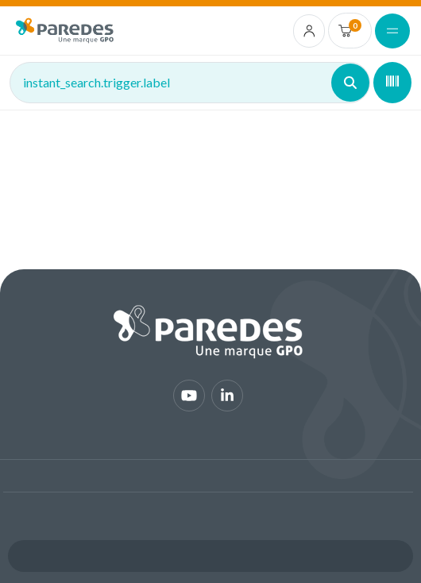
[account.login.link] (309, 31)
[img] (65, 30)
